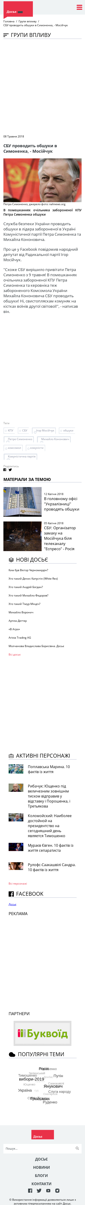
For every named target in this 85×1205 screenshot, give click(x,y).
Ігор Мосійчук (45, 430)
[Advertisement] (42, 86)
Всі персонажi (18, 883)
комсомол (14, 448)
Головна (9, 21)
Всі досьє (15, 654)
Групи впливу (27, 21)
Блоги (41, 1175)
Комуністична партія (22, 456)
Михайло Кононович (55, 439)
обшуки (68, 430)
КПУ (10, 430)
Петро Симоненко (20, 439)
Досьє (12, 904)
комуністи (37, 448)
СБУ (24, 430)
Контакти (41, 1183)
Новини (41, 1167)
